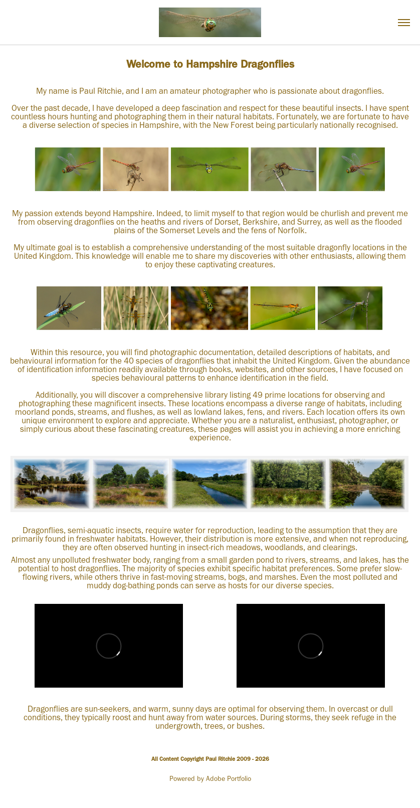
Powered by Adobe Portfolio (210, 778)
